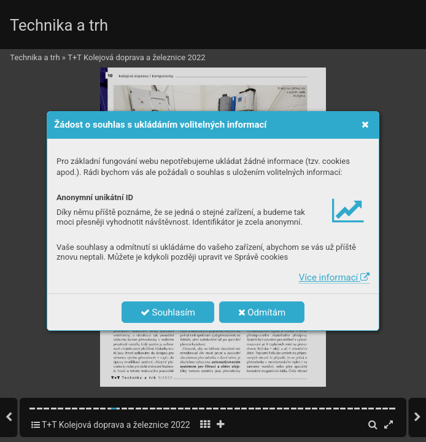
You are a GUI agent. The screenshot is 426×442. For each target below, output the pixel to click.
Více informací (334, 277)
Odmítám (262, 312)
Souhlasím (168, 312)
